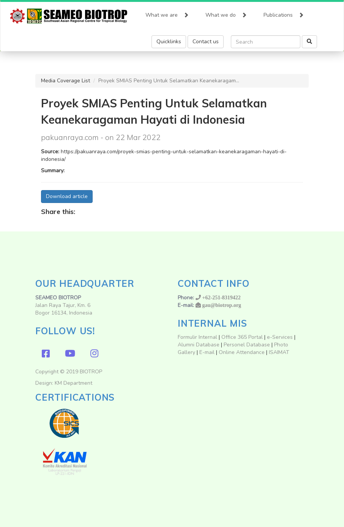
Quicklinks (168, 41)
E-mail (207, 352)
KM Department (73, 383)
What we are (167, 13)
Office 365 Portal (242, 337)
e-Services (280, 337)
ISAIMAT (279, 352)
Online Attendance (242, 352)
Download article (67, 196)
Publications (284, 13)
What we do (226, 13)
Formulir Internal (197, 337)
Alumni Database (198, 344)
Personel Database (247, 344)
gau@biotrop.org (221, 305)
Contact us (206, 41)
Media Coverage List (65, 80)
